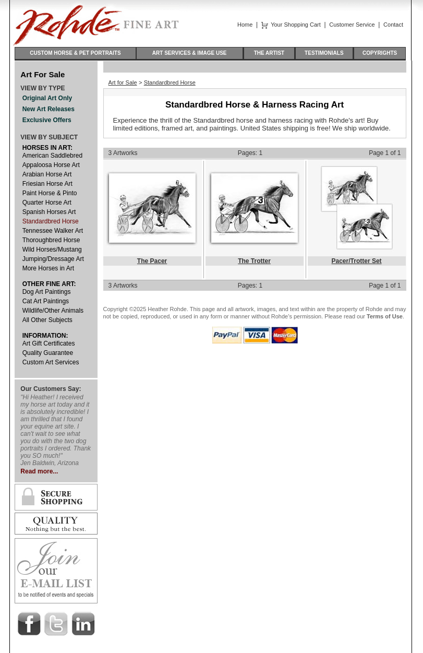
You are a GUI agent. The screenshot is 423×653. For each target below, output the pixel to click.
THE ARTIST (269, 53)
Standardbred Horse (50, 221)
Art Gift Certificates (48, 343)
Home (244, 24)
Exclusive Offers (46, 120)
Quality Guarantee (47, 353)
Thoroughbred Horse (51, 240)
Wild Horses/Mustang (52, 249)
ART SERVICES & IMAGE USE (189, 53)
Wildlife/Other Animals (52, 310)
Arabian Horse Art (47, 174)
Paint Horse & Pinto (49, 193)
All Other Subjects (47, 320)
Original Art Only (47, 98)
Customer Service (351, 24)
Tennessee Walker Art (52, 230)
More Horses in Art (48, 268)
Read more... (39, 471)
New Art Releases (48, 109)
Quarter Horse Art (46, 202)
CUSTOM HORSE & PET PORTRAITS (75, 53)
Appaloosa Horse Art (51, 165)
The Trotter (254, 261)
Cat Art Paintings (45, 301)
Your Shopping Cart (296, 24)
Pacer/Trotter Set (357, 261)
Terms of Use (385, 316)
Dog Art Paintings (46, 291)
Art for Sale (122, 82)
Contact (393, 24)
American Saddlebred (52, 155)
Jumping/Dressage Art (53, 259)
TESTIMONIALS (324, 53)
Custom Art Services (50, 362)
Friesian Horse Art (47, 183)
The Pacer (152, 261)
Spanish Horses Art (49, 212)
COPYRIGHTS (379, 53)
